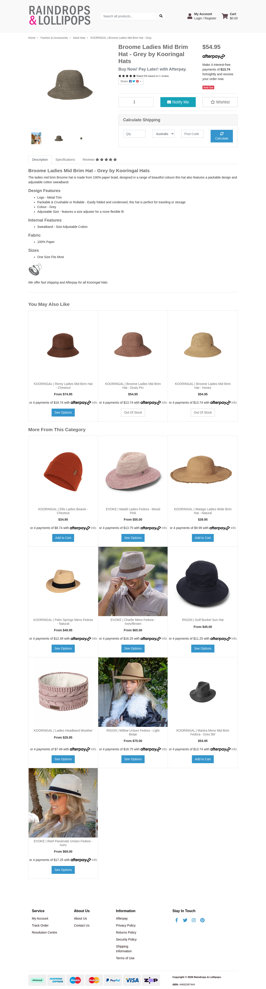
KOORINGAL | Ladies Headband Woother (63, 730)
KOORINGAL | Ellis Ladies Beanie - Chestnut (63, 511)
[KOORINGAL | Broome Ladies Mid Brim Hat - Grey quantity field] (136, 102)
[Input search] (128, 16)
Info (94, 402)
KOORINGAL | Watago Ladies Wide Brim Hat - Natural (203, 511)
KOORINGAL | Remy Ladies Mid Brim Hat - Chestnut (63, 385)
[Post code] (192, 134)
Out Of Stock (133, 412)
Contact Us (81, 925)
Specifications (65, 159)
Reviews (100, 159)
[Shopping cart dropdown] (230, 16)
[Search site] (161, 16)
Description (40, 159)
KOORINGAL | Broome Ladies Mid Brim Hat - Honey (203, 385)
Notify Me (178, 102)
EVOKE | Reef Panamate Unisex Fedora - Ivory (63, 843)
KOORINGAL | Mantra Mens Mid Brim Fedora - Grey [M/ (202, 732)
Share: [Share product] (130, 81)
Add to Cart (63, 538)
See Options (63, 412)
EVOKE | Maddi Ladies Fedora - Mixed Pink (133, 511)
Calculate (221, 136)
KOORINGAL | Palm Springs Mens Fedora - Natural (63, 621)
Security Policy (126, 939)
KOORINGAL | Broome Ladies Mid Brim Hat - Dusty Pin (133, 385)
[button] (201, 16)
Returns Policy (126, 932)
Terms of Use (125, 958)
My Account (40, 918)
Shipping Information (124, 949)
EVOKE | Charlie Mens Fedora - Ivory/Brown (133, 621)
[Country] (163, 134)
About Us (80, 918)
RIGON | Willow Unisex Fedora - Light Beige (133, 732)
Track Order (40, 925)
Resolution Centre (44, 932)
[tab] (40, 159)
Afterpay (122, 918)
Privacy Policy (126, 925)
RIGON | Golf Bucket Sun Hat (202, 620)
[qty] (134, 134)
